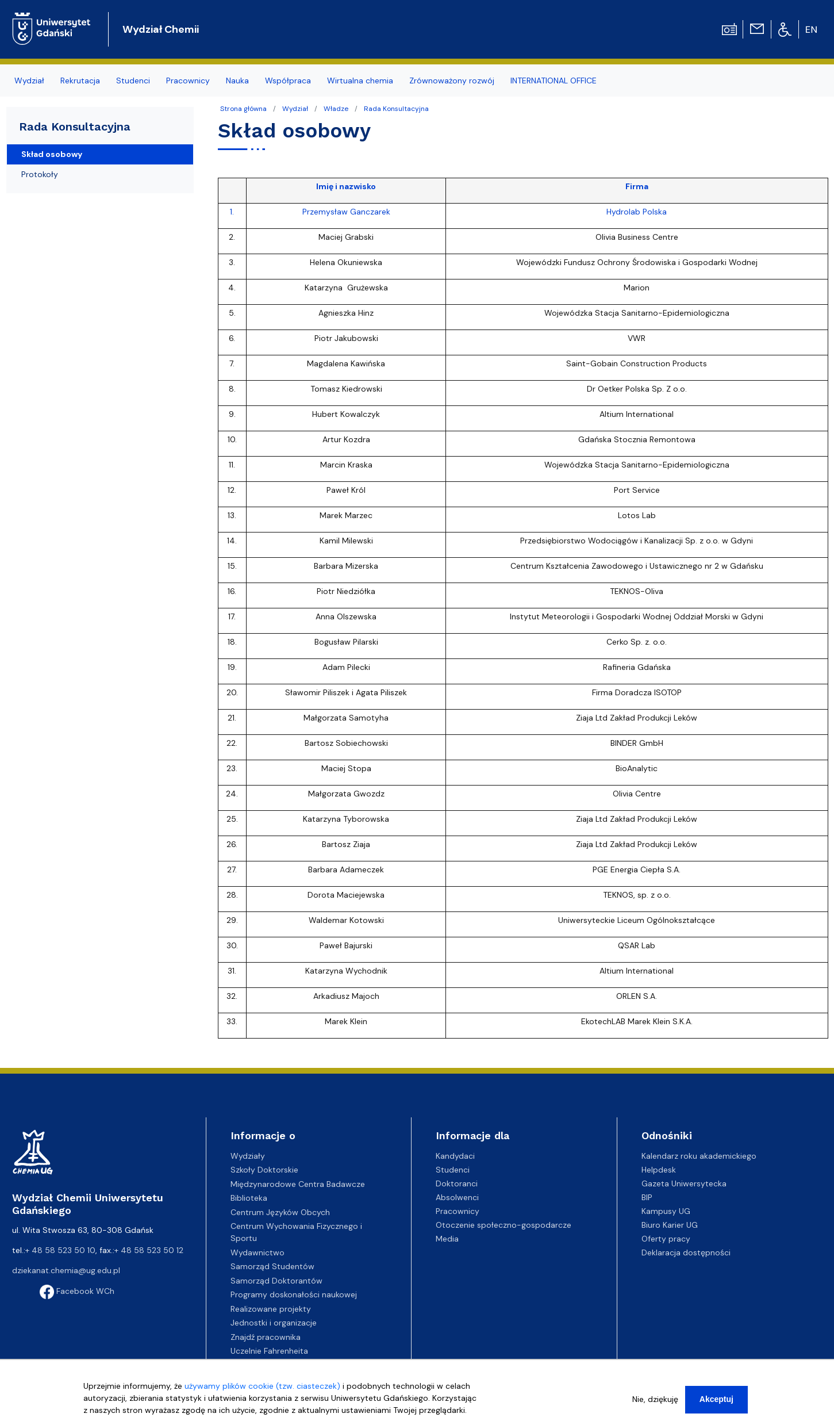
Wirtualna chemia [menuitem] (360, 80)
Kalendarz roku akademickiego (698, 1156)
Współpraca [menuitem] (288, 80)
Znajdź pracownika (265, 1337)
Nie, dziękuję (655, 1399)
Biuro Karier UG (669, 1225)
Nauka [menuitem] (237, 80)
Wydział (295, 108)
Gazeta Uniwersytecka (684, 1183)
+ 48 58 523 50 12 (148, 1250)
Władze (336, 108)
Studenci (453, 1169)
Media (447, 1239)
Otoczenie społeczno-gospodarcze (503, 1225)
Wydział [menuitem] (29, 80)
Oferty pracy (665, 1239)
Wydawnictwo (257, 1252)
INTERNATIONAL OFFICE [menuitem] (553, 80)
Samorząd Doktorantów (276, 1280)
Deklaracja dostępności (686, 1252)
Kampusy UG (665, 1211)
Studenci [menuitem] (133, 80)
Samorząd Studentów (272, 1266)
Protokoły (39, 174)
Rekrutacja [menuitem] (80, 80)
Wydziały (247, 1156)
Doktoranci (457, 1183)
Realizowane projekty (270, 1309)
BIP (646, 1197)
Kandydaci (455, 1156)
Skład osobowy (51, 154)
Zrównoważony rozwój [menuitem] (451, 80)
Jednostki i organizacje (273, 1322)
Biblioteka (248, 1198)
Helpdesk (658, 1169)
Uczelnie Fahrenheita (269, 1351)
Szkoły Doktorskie (264, 1169)
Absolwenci (457, 1197)
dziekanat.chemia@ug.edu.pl (66, 1270)
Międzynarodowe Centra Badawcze (297, 1184)
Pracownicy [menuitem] (188, 80)
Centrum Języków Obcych (280, 1212)
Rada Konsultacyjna (396, 108)
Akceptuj (716, 1399)
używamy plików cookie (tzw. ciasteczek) (262, 1386)
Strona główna (243, 108)
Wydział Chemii (160, 29)
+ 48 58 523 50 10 (60, 1250)
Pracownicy (457, 1211)
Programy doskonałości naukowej (293, 1294)
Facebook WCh (77, 1291)
